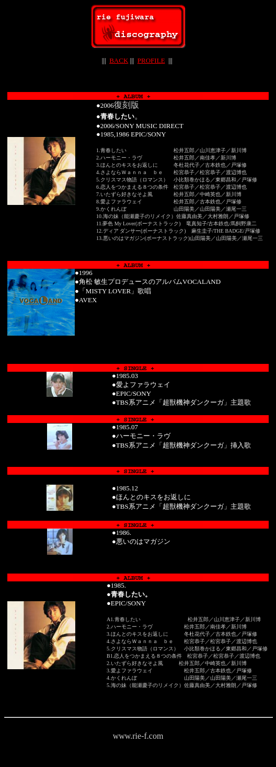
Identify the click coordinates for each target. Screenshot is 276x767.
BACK (118, 60)
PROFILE (151, 60)
